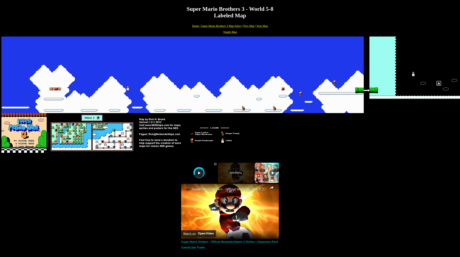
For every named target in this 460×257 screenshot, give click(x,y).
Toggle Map (230, 31)
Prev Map (249, 25)
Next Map (262, 25)
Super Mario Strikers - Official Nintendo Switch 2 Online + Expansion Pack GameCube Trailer (229, 189)
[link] (186, 189)
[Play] (272, 172)
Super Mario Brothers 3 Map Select (221, 25)
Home (195, 25)
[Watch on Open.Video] (198, 233)
